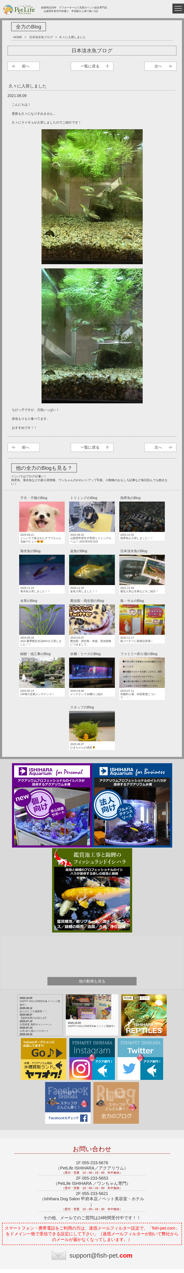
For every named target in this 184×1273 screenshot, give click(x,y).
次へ (158, 66)
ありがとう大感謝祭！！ (37, 948)
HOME (17, 37)
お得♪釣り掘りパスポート (37, 968)
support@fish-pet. (101, 1192)
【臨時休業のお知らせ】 (37, 955)
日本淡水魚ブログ (41, 37)
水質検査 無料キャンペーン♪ (39, 961)
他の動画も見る (92, 918)
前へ (26, 66)
